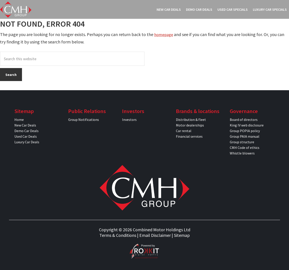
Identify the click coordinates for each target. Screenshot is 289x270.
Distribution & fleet (191, 119)
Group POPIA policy (245, 131)
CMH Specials (15, 9)
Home (19, 119)
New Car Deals (25, 125)
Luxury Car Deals (26, 142)
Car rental (183, 131)
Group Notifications (83, 119)
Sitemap (182, 235)
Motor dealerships (190, 125)
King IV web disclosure (247, 125)
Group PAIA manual (244, 136)
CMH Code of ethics (244, 147)
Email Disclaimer (155, 235)
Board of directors (244, 119)
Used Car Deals (25, 136)
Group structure (242, 142)
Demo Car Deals (26, 131)
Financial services (189, 136)
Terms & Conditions (117, 235)
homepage (164, 34)
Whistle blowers (242, 153)
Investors (129, 119)
